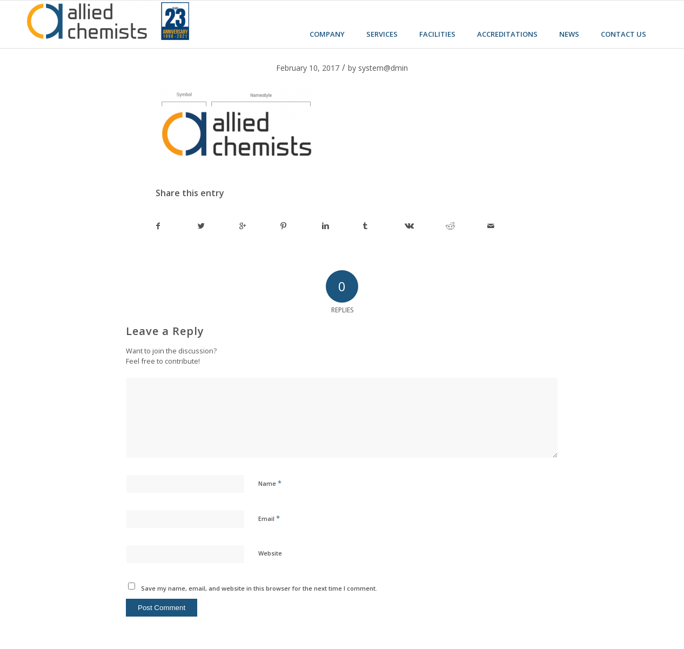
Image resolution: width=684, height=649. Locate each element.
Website (270, 553)
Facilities (437, 34)
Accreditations (507, 34)
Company (327, 34)
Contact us (623, 34)
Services (382, 34)
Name (269, 483)
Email (269, 518)
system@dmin (383, 68)
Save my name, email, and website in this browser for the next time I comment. (259, 588)
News (569, 34)
